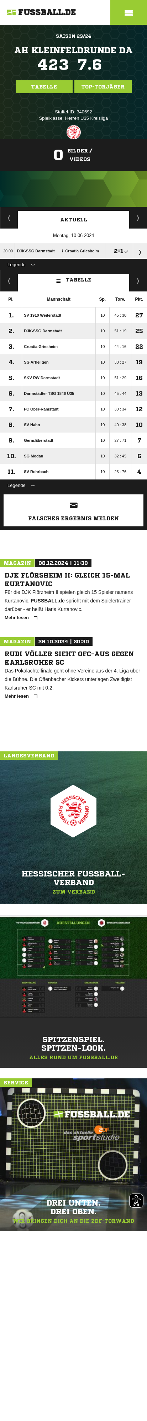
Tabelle (44, 86)
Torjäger (9, 218)
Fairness (9, 280)
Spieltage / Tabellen (138, 218)
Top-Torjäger (103, 86)
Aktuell (73, 219)
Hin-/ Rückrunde (138, 280)
